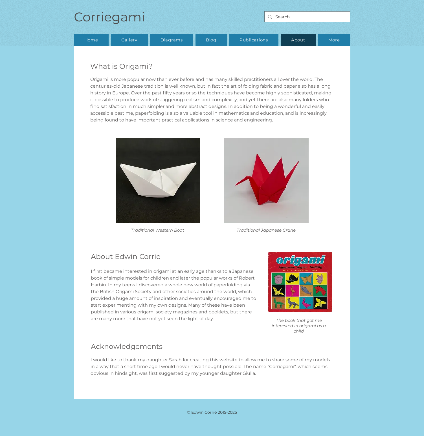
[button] (129, 40)
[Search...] (306, 17)
